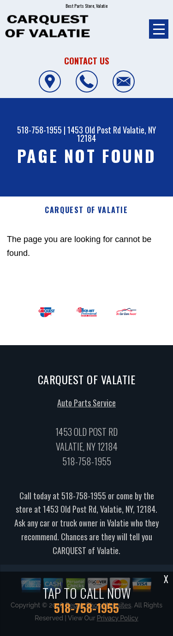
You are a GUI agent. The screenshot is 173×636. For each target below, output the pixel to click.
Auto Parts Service (86, 405)
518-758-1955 (39, 130)
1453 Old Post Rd (94, 130)
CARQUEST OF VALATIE (86, 210)
